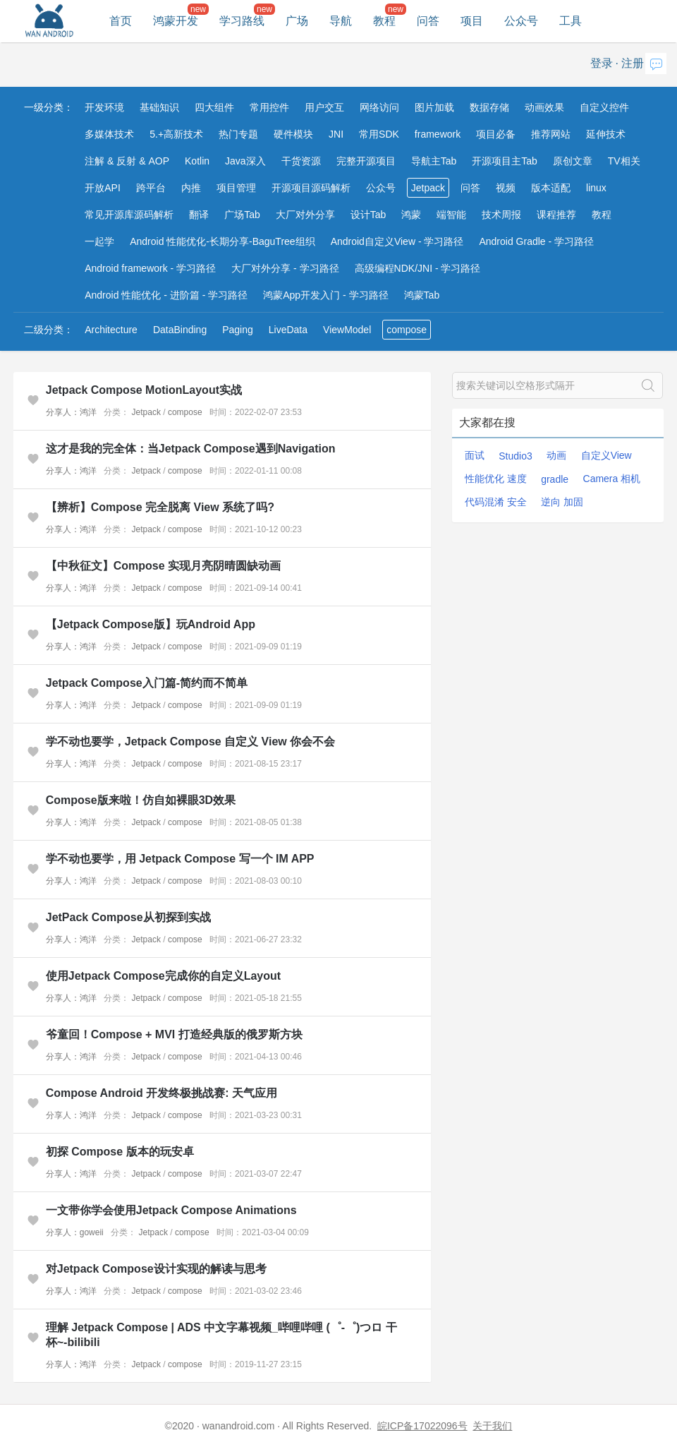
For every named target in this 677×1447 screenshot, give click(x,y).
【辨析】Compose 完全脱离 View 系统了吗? (160, 507)
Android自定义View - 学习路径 (397, 241)
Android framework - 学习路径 (150, 268)
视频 (506, 187)
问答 (428, 21)
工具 (570, 21)
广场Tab (242, 214)
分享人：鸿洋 (71, 412)
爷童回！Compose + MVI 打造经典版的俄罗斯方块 (174, 1034)
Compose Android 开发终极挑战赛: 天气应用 (161, 1093)
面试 (474, 455)
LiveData (288, 329)
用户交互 (324, 107)
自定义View (606, 455)
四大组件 (214, 107)
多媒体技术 (109, 134)
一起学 (99, 241)
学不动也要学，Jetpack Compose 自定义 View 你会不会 (190, 741)
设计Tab (368, 214)
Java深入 (245, 161)
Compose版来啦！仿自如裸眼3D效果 (141, 800)
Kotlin (197, 161)
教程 (384, 21)
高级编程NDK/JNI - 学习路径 (418, 268)
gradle (554, 479)
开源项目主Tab (504, 161)
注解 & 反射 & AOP (127, 161)
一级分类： (48, 107)
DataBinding (180, 329)
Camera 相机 (612, 478)
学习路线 (241, 21)
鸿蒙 (411, 214)
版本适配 (551, 187)
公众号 (521, 21)
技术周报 (501, 214)
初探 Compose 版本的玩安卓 (120, 1152)
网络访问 (379, 107)
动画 (556, 455)
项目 (472, 21)
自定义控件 (604, 107)
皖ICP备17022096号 (422, 1425)
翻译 (199, 214)
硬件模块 (293, 134)
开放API (103, 187)
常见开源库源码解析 (129, 214)
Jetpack (428, 187)
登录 (601, 63)
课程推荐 (556, 214)
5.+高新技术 (176, 134)
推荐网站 (551, 134)
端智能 (451, 214)
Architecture (111, 329)
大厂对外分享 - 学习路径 (284, 268)
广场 (297, 21)
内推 (191, 187)
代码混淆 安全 (496, 502)
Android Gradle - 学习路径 (536, 241)
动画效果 (544, 107)
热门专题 (238, 134)
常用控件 (269, 107)
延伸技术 (606, 134)
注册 (632, 63)
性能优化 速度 (496, 478)
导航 (340, 21)
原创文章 (572, 161)
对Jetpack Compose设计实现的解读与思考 (156, 1269)
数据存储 (489, 107)
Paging (237, 329)
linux (596, 187)
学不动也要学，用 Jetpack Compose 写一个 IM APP (180, 859)
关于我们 (492, 1425)
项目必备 (496, 134)
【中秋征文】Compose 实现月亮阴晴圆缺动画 (163, 566)
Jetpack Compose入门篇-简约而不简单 (147, 683)
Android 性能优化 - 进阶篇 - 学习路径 (166, 295)
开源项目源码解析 (311, 187)
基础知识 (159, 107)
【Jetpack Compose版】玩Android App (150, 624)
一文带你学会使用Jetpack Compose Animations (171, 1210)
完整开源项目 (366, 161)
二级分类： (48, 329)
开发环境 (104, 107)
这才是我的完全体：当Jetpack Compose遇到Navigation (191, 449)
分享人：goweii (75, 1232)
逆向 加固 (562, 502)
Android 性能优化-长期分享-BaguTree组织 (222, 241)
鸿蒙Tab (422, 295)
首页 (120, 21)
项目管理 (236, 187)
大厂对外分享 (305, 214)
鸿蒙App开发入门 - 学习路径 (325, 295)
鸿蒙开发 (175, 21)
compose (406, 329)
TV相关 (624, 161)
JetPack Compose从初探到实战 (128, 917)
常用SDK (379, 134)
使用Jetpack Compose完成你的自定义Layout (163, 976)
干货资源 (301, 161)
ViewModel (347, 329)
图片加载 (434, 107)
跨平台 (151, 187)
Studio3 (515, 456)
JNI (336, 134)
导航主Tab (434, 161)
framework (438, 134)
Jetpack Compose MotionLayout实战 (144, 390)
